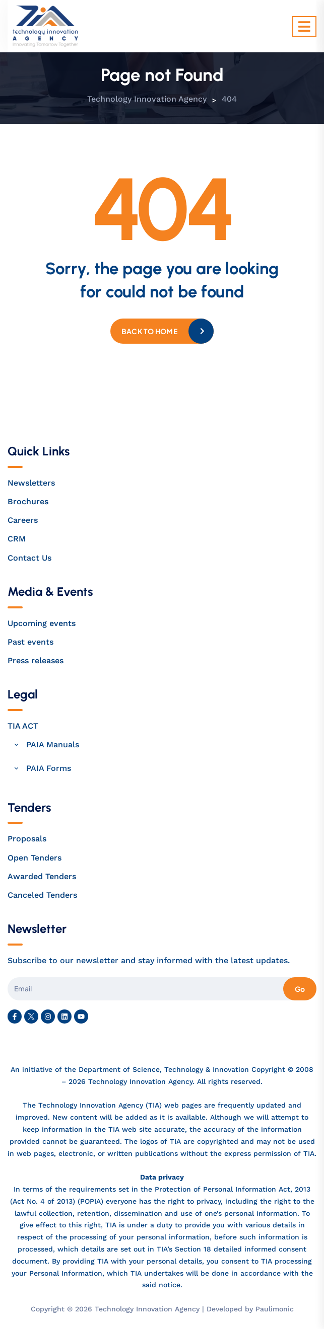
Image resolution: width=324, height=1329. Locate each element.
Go (300, 988)
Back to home (149, 331)
